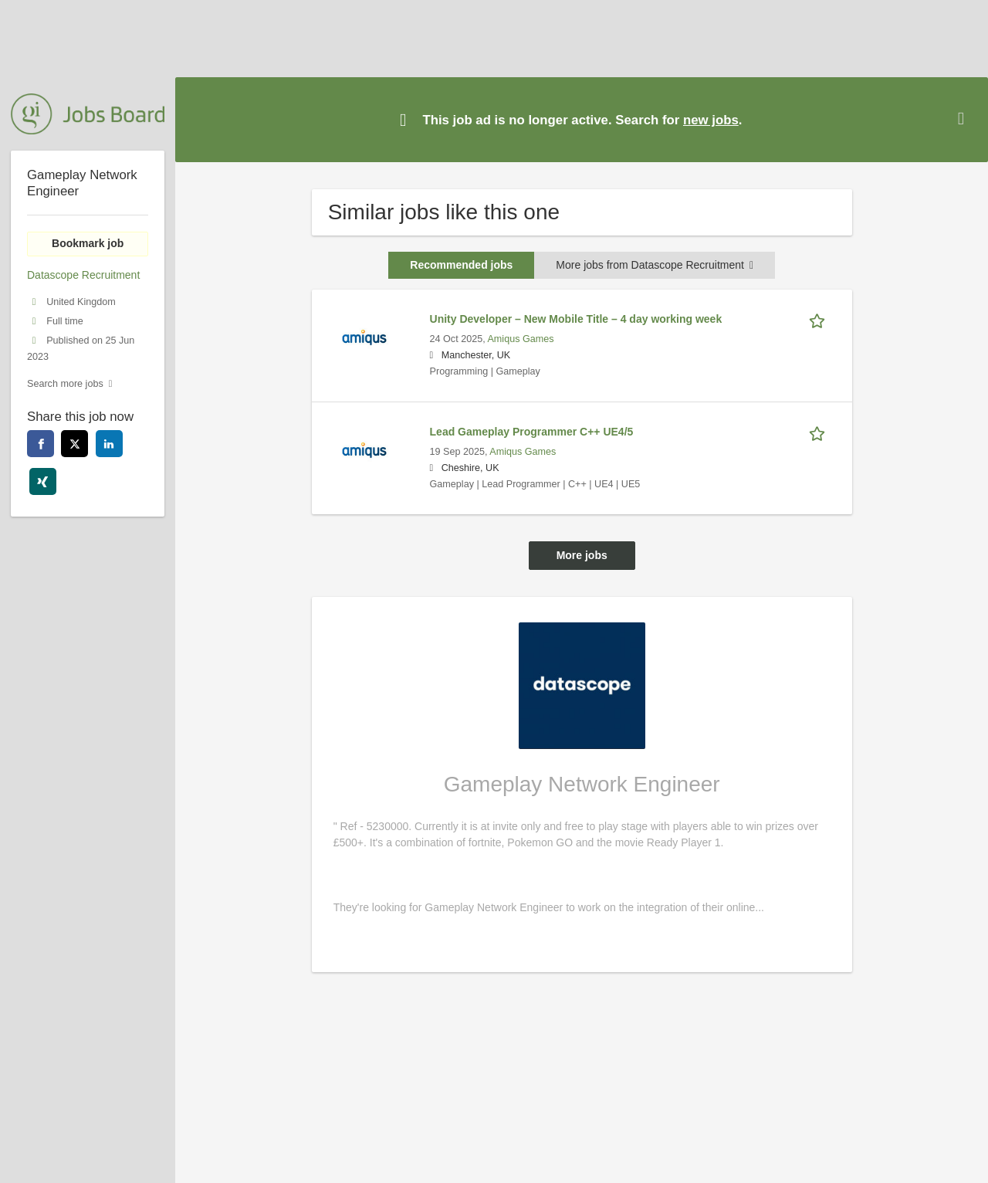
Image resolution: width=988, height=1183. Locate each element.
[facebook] (40, 443)
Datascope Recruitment (83, 275)
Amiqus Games (520, 339)
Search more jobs (65, 383)
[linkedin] (109, 443)
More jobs (582, 555)
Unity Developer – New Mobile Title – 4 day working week (576, 319)
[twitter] (74, 443)
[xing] (42, 481)
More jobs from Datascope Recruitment (654, 265)
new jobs (711, 120)
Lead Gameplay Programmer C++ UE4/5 (532, 431)
